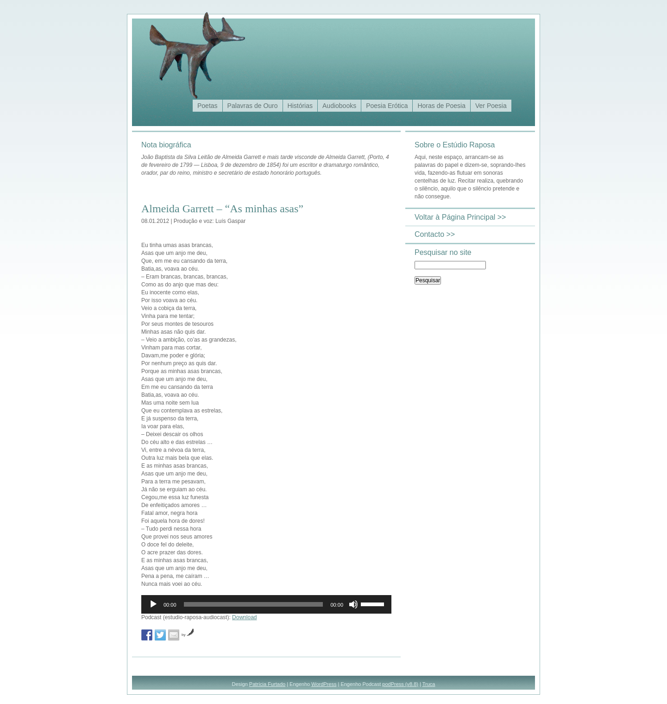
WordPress (323, 684)
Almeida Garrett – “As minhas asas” (222, 209)
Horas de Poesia (441, 105)
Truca (428, 684)
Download (244, 617)
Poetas (207, 105)
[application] (266, 604)
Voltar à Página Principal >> (460, 217)
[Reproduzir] (153, 604)
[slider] (253, 604)
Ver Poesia (491, 105)
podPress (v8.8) (400, 684)
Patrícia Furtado (267, 684)
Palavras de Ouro (252, 105)
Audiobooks (339, 105)
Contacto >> (435, 234)
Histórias (300, 105)
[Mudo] (353, 604)
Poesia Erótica (387, 105)
